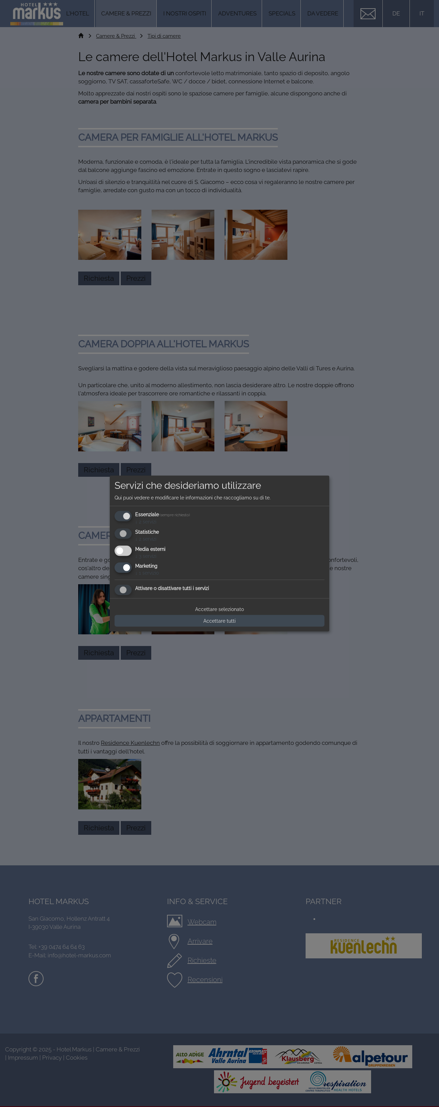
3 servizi (145, 555)
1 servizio (147, 573)
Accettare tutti (219, 621)
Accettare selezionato (219, 609)
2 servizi (145, 521)
